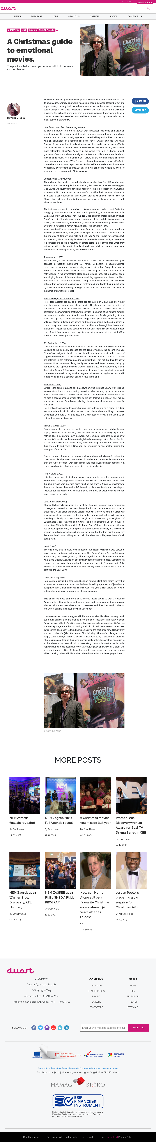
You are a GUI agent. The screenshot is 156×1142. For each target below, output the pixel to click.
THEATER (133, 1002)
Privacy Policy (125, 1137)
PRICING (96, 996)
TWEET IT (142, 110)
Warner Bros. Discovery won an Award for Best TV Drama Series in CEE (131, 812)
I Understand (111, 1137)
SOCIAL (113, 16)
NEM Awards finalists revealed (24, 807)
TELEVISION (133, 996)
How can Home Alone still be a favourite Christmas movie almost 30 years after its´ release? (95, 891)
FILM (133, 991)
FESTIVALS (133, 1007)
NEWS (17, 16)
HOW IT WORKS (96, 991)
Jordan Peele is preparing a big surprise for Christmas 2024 (131, 886)
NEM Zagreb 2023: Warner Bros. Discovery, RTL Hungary (24, 886)
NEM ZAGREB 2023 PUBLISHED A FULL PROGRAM (60, 884)
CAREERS (94, 16)
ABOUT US (74, 16)
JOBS (55, 16)
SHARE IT (141, 101)
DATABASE (36, 16)
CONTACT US (135, 16)
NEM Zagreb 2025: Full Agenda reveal (60, 807)
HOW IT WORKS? (122, 1)
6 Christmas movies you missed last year (95, 807)
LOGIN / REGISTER (143, 2)
